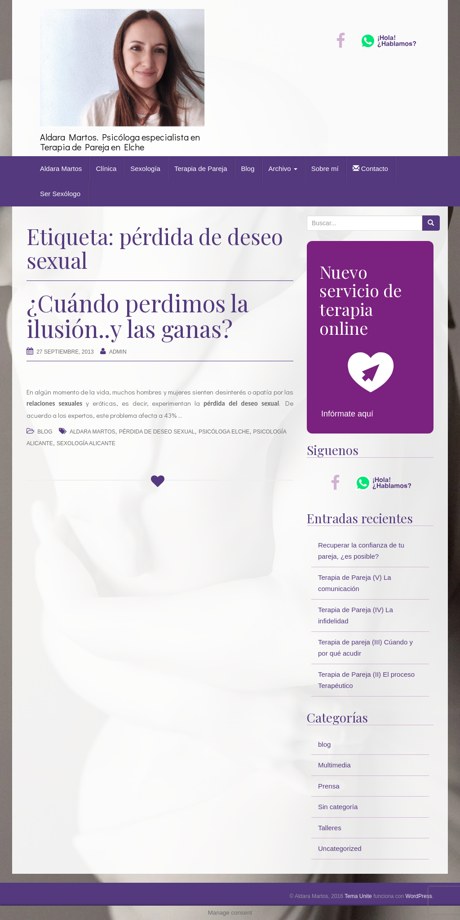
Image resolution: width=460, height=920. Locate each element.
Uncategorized (340, 848)
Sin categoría (338, 806)
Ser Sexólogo (60, 193)
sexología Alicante (86, 443)
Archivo (283, 168)
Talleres (329, 828)
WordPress (419, 896)
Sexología (145, 168)
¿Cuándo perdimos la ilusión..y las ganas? (137, 315)
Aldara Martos (61, 168)
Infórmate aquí (347, 413)
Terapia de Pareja (200, 168)
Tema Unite (358, 896)
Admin (118, 352)
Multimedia (334, 765)
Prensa (329, 786)
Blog (248, 168)
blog (44, 432)
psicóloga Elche (224, 432)
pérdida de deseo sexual (157, 432)
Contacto (370, 168)
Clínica (106, 168)
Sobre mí (325, 168)
